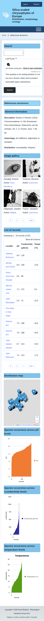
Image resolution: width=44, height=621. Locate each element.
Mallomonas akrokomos (16, 103)
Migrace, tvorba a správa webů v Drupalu (22, 617)
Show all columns (33, 239)
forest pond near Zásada (10, 276)
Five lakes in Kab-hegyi (10, 312)
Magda (13, 213)
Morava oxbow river (9, 289)
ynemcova (33, 183)
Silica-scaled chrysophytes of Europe (23, 13)
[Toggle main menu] (22, 29)
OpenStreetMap (27, 425)
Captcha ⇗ (36, 71)
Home (4, 35)
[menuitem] (26, 4)
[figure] (22, 460)
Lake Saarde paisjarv (9, 344)
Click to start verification (32, 68)
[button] (20, 399)
